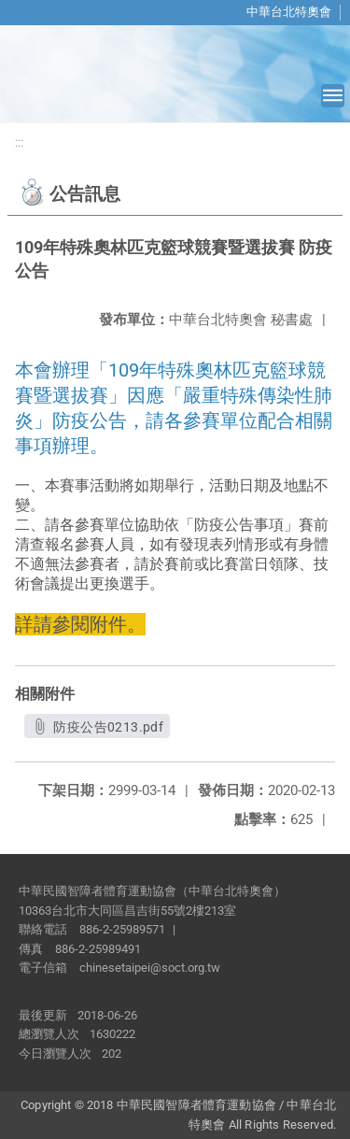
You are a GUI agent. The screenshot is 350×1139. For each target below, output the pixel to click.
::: (19, 142)
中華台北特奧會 (288, 12)
